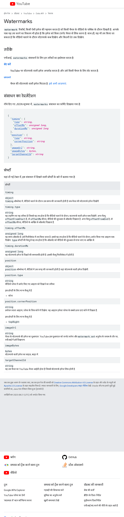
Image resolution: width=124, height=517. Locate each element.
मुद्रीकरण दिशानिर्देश (92, 500)
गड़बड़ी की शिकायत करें (54, 490)
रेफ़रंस (50, 13)
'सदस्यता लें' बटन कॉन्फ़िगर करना (18, 500)
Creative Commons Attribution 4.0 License (73, 382)
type (17, 121)
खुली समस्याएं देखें (51, 500)
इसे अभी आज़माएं (57, 83)
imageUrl (17, 147)
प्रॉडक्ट (16, 13)
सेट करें (7, 64)
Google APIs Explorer (14, 490)
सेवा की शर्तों (89, 490)
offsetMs (19, 125)
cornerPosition (23, 141)
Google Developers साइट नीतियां (74, 386)
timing (16, 118)
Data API (40, 13)
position (17, 134)
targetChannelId (21, 154)
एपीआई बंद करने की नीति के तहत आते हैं (101, 505)
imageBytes (18, 150)
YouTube (23, 4)
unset (7, 77)
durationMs (20, 128)
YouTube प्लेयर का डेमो (14, 495)
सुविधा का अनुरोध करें (53, 495)
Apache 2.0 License (13, 386)
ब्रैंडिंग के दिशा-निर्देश (92, 495)
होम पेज (7, 13)
